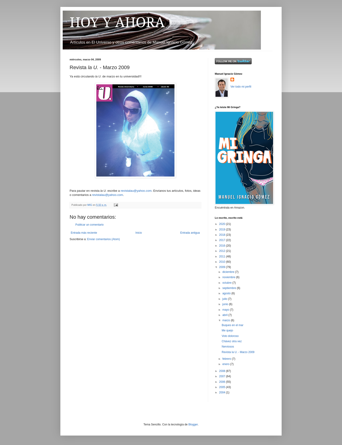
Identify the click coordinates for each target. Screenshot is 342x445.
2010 (222, 261)
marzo (226, 320)
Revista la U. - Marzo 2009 (238, 352)
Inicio (139, 232)
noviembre (229, 277)
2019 (222, 229)
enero (226, 364)
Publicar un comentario (89, 224)
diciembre (228, 272)
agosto (226, 293)
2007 (222, 376)
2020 (222, 224)
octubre (227, 282)
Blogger (193, 424)
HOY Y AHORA (117, 22)
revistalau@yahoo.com (136, 190)
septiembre (229, 288)
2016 (222, 245)
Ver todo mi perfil (240, 86)
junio (225, 304)
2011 (222, 256)
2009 (222, 267)
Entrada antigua (190, 232)
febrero (227, 358)
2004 (222, 392)
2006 (222, 381)
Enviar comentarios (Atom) (103, 239)
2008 (222, 371)
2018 (222, 234)
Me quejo (227, 330)
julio (225, 299)
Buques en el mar (232, 325)
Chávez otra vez (232, 341)
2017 (222, 240)
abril (225, 315)
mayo (226, 309)
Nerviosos (228, 346)
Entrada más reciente (84, 232)
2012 (222, 251)
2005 (222, 387)
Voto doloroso (230, 336)
